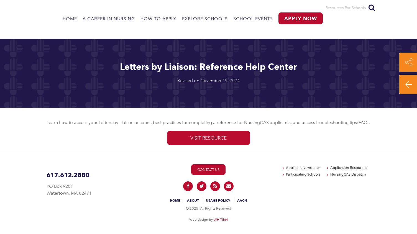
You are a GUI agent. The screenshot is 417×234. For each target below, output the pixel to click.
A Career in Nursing (109, 18)
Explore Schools (205, 18)
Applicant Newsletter (303, 168)
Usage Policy (218, 200)
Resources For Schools (346, 8)
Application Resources (348, 168)
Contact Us (208, 170)
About (193, 200)
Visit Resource (208, 138)
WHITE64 (221, 220)
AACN (242, 200)
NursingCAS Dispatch (348, 174)
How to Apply (158, 18)
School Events (253, 18)
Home (70, 18)
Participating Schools (303, 174)
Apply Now (300, 18)
